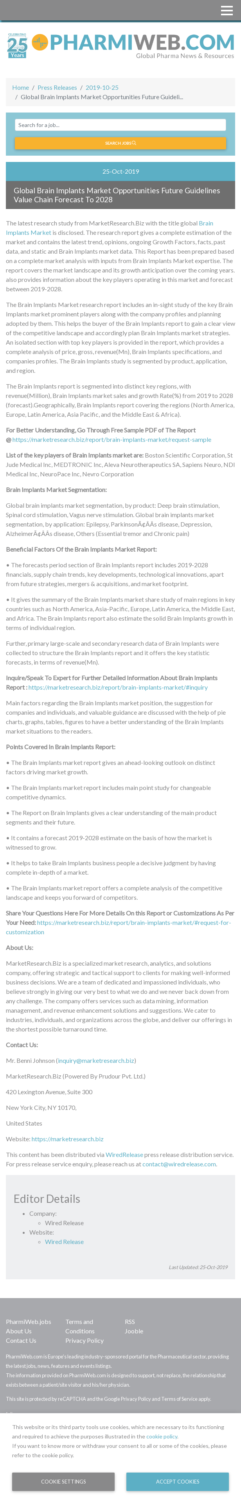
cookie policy (161, 1436)
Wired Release (64, 1241)
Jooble (134, 1331)
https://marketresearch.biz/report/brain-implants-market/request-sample (112, 439)
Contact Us (21, 1340)
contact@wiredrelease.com (179, 1164)
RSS (130, 1321)
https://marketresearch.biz (68, 1138)
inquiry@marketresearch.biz (96, 1060)
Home (20, 87)
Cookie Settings (63, 1481)
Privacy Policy (84, 1340)
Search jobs (120, 143)
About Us (19, 1331)
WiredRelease (124, 1154)
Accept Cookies (178, 1481)
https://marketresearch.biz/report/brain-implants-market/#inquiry (118, 687)
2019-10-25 (102, 87)
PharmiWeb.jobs (28, 1321)
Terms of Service (179, 1399)
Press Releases (57, 87)
